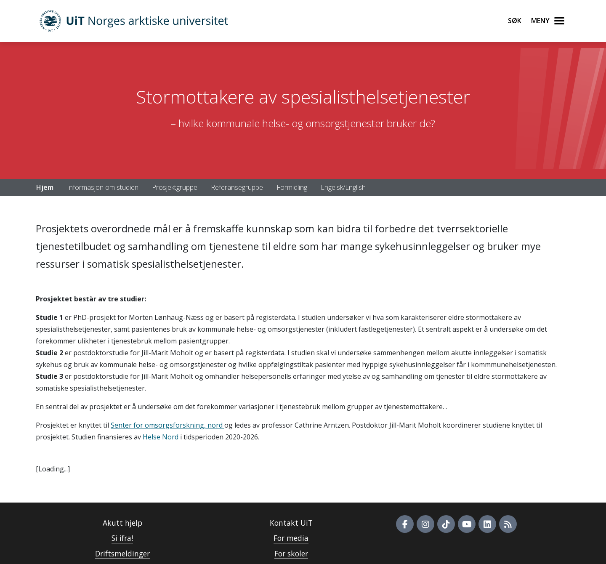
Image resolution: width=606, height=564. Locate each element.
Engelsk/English (343, 187)
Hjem (44, 187)
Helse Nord (160, 437)
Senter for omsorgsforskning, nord (167, 425)
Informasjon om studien (102, 187)
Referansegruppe (237, 187)
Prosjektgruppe (174, 187)
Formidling (291, 187)
